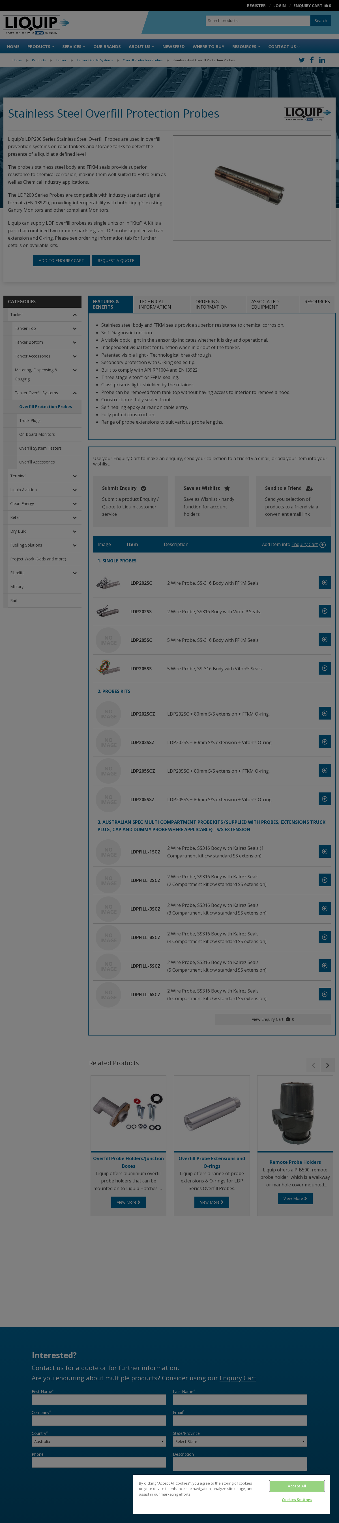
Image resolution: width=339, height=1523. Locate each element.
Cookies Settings (297, 1499)
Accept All (297, 1486)
